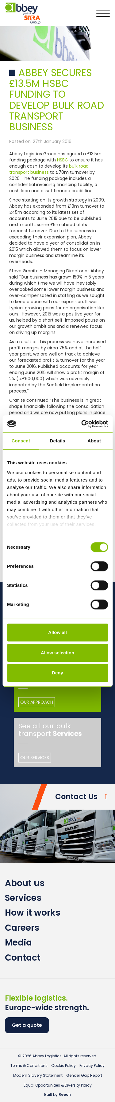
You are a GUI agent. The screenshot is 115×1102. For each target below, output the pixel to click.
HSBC (62, 160)
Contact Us (76, 796)
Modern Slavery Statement (38, 1075)
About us (24, 883)
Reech (65, 1094)
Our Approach (36, 702)
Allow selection (57, 652)
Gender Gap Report (84, 1075)
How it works (32, 913)
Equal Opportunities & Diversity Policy (58, 1085)
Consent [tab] (20, 440)
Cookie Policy (63, 1065)
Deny (57, 672)
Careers (22, 928)
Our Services (34, 757)
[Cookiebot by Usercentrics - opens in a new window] (82, 424)
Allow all (57, 632)
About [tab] (94, 440)
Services (23, 898)
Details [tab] (57, 440)
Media (18, 943)
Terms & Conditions (29, 1065)
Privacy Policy (92, 1065)
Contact (22, 958)
